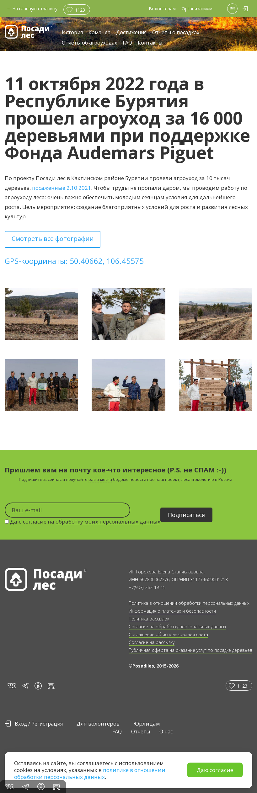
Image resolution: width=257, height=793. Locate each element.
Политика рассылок (149, 619)
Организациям (197, 9)
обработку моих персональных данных (108, 521)
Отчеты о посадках (175, 33)
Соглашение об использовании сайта (168, 634)
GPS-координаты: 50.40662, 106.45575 (74, 261)
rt (50, 685)
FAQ (127, 43)
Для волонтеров (98, 723)
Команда (99, 33)
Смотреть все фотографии (53, 238)
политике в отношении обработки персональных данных (89, 773)
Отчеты (140, 731)
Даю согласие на (82, 521)
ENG (232, 8)
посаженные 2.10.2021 (61, 187)
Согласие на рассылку (151, 642)
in (38, 685)
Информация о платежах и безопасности (172, 611)
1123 (80, 10)
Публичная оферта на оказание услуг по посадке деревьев (190, 650)
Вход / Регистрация (39, 723)
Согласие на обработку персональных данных (177, 627)
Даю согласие (215, 770)
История (72, 33)
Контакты (150, 43)
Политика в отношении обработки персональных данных (189, 603)
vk (11, 685)
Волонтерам (162, 9)
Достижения (131, 33)
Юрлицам (146, 723)
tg (24, 685)
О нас (166, 731)
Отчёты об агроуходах (89, 43)
